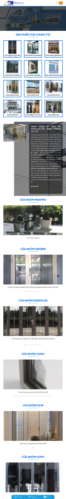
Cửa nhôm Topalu (33, 238)
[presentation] (4, 274)
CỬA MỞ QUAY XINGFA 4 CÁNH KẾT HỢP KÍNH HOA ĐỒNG (33, 339)
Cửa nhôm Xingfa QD (53, 75)
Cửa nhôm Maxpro (12, 75)
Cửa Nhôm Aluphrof (33, 55)
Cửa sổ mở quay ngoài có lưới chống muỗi (33, 392)
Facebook (32, 497)
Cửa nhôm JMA (53, 115)
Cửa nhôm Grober (33, 75)
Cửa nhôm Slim (33, 95)
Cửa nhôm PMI (12, 115)
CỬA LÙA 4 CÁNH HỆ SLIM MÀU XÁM (33, 444)
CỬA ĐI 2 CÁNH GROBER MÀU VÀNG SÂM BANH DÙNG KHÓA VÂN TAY (33, 287)
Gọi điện (18, 497)
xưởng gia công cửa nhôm (42, 134)
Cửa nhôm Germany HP (54, 56)
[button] (25, 291)
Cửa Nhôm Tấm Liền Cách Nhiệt (12, 56)
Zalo (46, 497)
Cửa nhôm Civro (12, 95)
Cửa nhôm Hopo (53, 95)
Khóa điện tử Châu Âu (33, 115)
